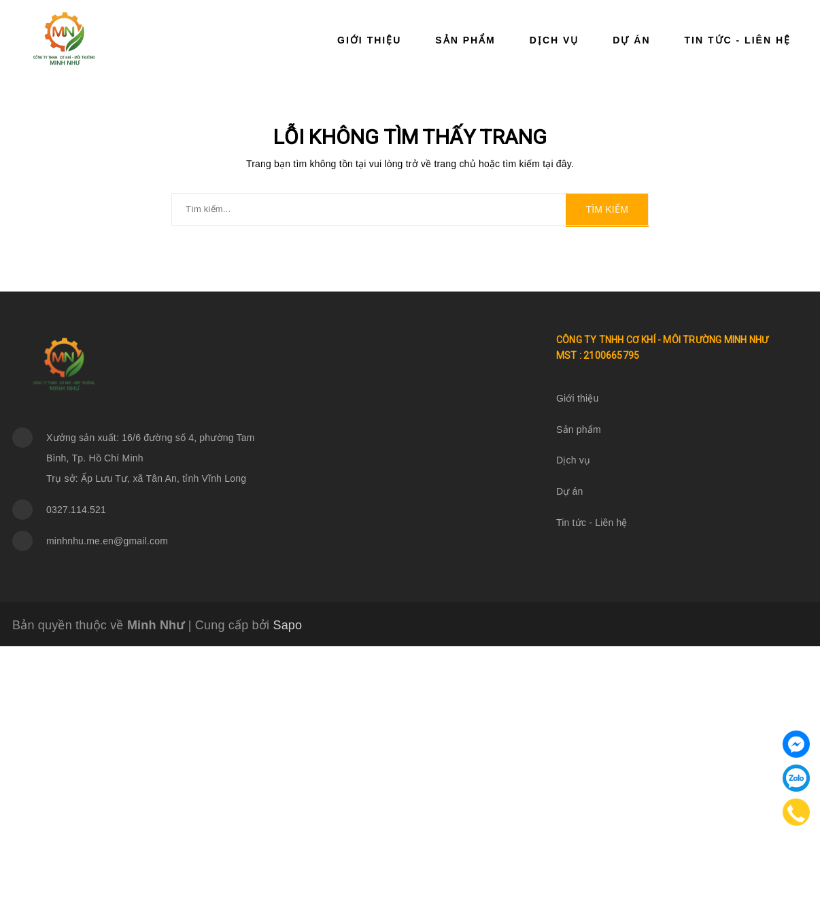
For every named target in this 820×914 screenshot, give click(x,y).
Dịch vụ (554, 40)
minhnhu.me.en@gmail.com (107, 540)
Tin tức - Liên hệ (738, 40)
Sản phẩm (465, 40)
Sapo (287, 625)
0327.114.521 (76, 509)
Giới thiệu (369, 40)
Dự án (631, 40)
